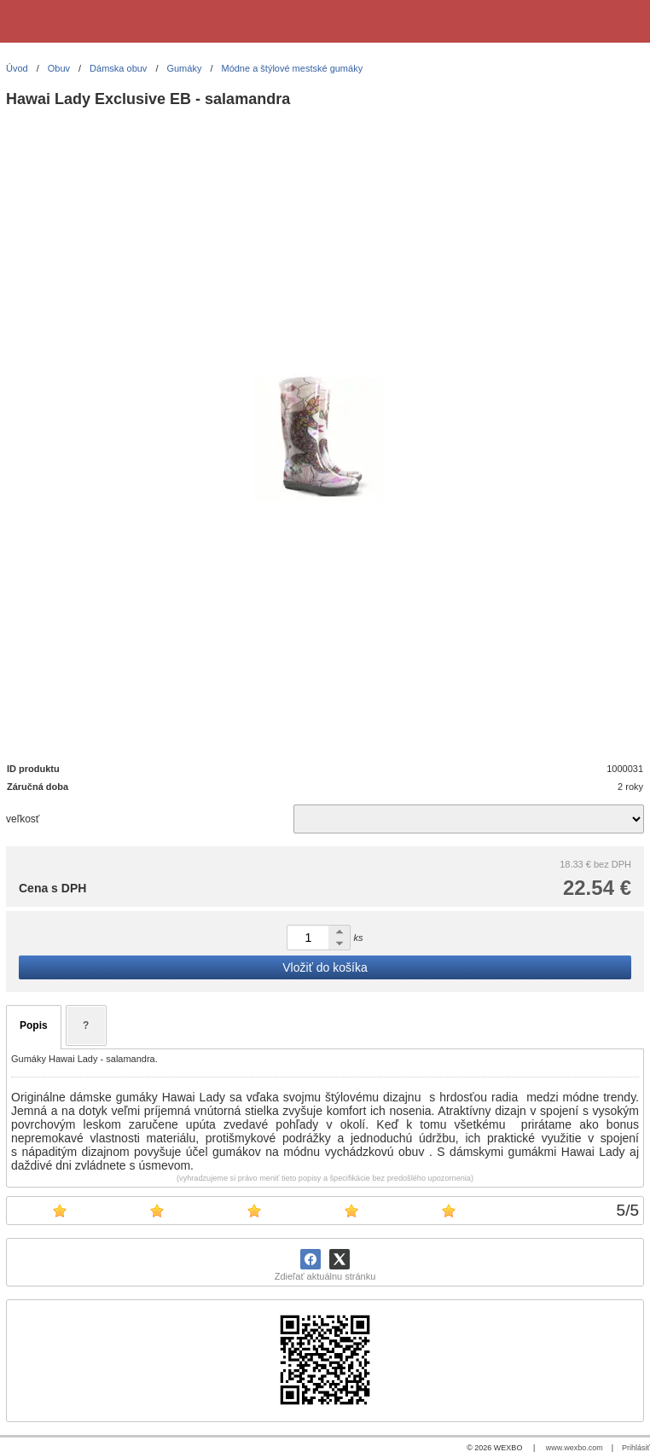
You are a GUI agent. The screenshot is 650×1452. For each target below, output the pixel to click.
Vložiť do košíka (324, 967)
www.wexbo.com (574, 1447)
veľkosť (22, 819)
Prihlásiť (636, 1447)
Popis (34, 1025)
